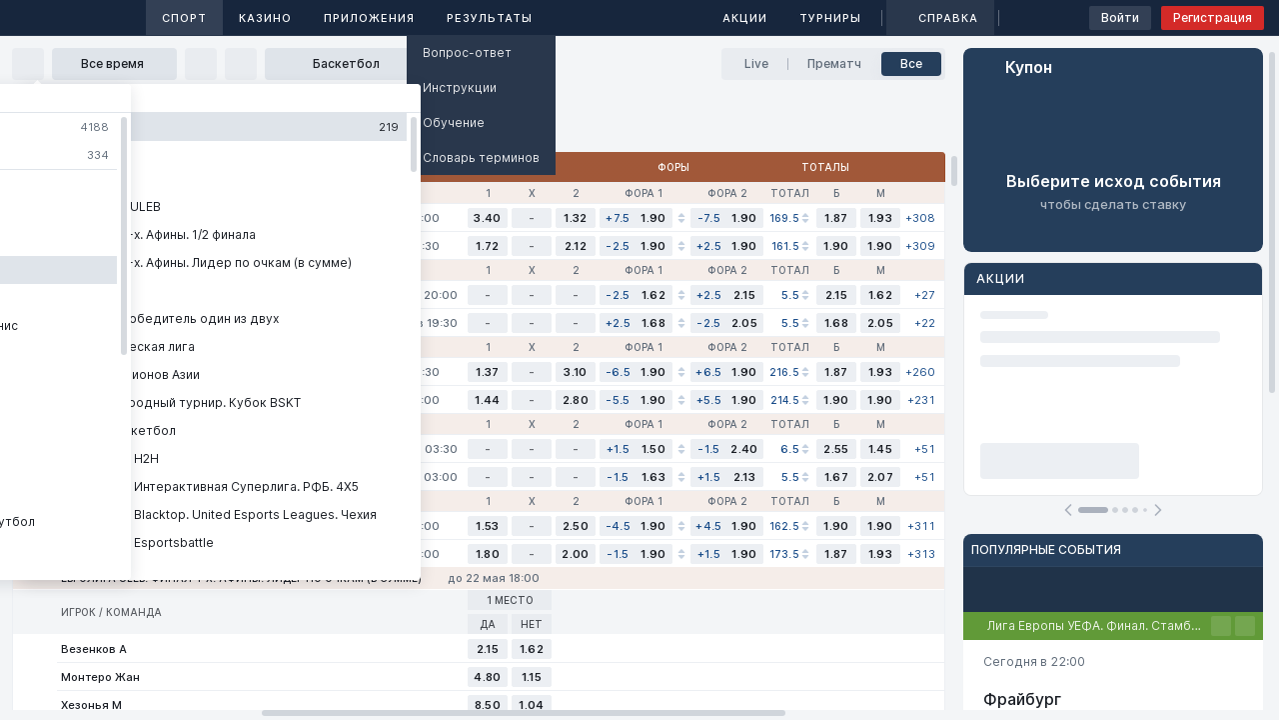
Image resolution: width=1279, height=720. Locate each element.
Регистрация (1212, 17)
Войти (1120, 17)
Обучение (454, 122)
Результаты (490, 18)
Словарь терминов (481, 157)
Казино (265, 18)
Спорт (184, 18)
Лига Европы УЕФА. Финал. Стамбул (1095, 625)
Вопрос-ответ (467, 52)
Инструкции (460, 87)
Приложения (369, 18)
